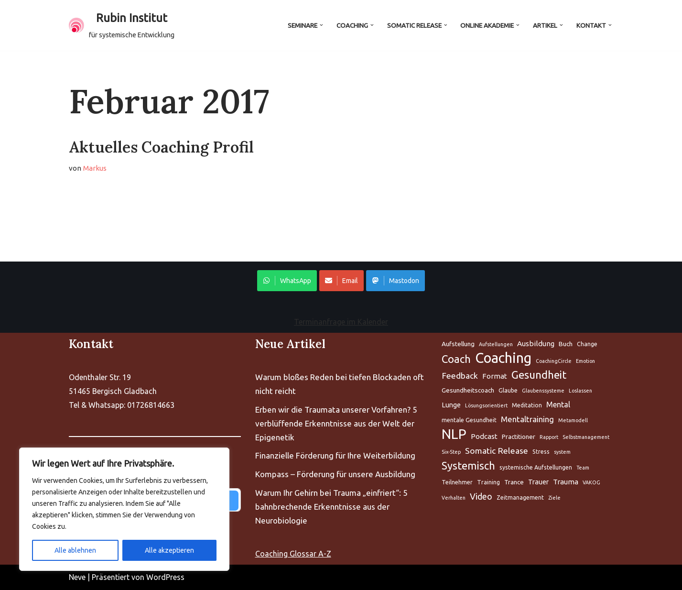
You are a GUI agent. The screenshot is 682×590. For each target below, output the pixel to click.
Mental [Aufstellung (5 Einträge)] (558, 405)
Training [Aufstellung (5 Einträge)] (488, 482)
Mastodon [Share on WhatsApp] (395, 280)
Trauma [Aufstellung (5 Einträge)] (565, 482)
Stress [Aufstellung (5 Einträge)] (541, 451)
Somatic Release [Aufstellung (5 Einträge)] (496, 450)
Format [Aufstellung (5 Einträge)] (494, 376)
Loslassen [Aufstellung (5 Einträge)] (580, 391)
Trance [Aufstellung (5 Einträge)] (514, 482)
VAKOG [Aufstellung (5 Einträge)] (591, 482)
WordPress (165, 577)
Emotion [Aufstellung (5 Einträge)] (585, 361)
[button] (320, 25)
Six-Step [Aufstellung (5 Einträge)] (451, 452)
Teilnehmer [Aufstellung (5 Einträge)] (457, 482)
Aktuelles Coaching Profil (161, 147)
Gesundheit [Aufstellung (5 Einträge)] (538, 375)
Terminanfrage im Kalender (341, 321)
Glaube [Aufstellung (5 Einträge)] (508, 391)
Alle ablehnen (75, 550)
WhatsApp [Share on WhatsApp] (287, 280)
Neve (77, 577)
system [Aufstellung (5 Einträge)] (562, 452)
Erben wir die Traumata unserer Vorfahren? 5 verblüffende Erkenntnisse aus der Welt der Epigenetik (336, 423)
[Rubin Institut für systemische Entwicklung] (121, 25)
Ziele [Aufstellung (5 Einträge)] (554, 498)
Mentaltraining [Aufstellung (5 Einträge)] (527, 419)
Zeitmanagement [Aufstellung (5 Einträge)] (520, 497)
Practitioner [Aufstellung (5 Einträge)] (518, 436)
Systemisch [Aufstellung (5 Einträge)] (468, 465)
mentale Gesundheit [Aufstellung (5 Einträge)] (469, 420)
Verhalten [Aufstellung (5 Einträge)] (453, 498)
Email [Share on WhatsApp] (341, 280)
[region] (124, 509)
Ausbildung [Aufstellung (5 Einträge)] (535, 343)
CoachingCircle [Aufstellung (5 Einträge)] (554, 361)
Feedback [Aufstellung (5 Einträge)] (460, 375)
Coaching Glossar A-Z (293, 553)
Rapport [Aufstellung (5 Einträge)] (549, 437)
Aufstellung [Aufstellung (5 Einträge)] (458, 344)
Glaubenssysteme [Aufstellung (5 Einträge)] (543, 391)
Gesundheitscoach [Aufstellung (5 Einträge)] (468, 390)
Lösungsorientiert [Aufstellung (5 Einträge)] (486, 406)
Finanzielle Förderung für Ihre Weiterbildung (335, 455)
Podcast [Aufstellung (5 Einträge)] (484, 436)
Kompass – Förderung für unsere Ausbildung (335, 474)
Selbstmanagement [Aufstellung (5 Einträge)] (586, 437)
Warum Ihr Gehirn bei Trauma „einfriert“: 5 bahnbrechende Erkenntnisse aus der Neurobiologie (331, 507)
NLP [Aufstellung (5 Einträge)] (454, 434)
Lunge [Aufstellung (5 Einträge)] (451, 405)
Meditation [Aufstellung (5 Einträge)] (527, 406)
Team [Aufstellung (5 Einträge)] (582, 467)
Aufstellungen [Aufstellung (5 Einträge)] (496, 344)
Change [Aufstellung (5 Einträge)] (587, 344)
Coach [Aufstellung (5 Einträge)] (456, 359)
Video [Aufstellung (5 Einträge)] (481, 496)
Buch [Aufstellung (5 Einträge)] (566, 344)
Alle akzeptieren (169, 550)
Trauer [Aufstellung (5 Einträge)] (538, 482)
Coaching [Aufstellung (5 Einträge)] (503, 358)
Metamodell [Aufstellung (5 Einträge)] (573, 421)
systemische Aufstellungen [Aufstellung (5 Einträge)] (535, 467)
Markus (95, 168)
